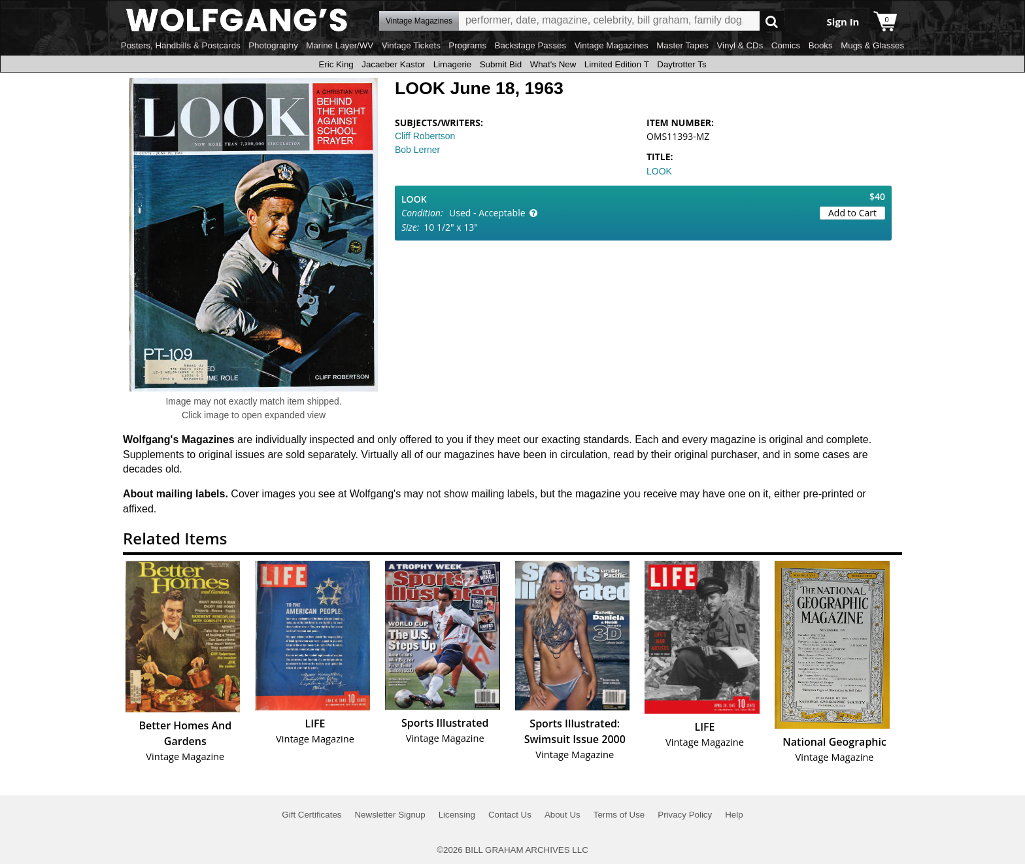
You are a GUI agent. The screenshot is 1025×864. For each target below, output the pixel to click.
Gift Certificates (311, 815)
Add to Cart (852, 213)
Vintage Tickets (411, 45)
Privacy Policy (685, 815)
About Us (562, 815)
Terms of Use (619, 815)
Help (734, 815)
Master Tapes (682, 45)
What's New (553, 64)
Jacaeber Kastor (393, 64)
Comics (785, 45)
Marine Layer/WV (339, 45)
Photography (273, 45)
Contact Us (509, 815)
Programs (467, 45)
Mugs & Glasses (872, 45)
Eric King (335, 64)
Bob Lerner (417, 149)
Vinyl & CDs (739, 45)
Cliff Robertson (425, 136)
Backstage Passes (531, 45)
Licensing (457, 815)
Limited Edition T (616, 64)
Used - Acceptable (487, 213)
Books (821, 45)
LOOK (659, 171)
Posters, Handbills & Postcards (181, 45)
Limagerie (452, 64)
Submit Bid (501, 64)
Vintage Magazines (611, 45)
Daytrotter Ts (681, 64)
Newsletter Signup (389, 815)
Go (772, 21)
